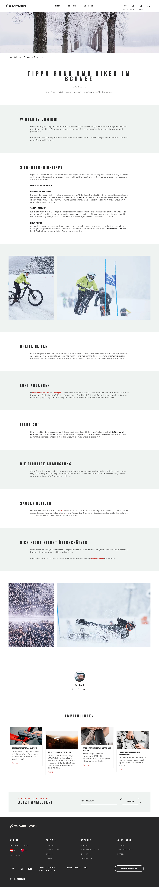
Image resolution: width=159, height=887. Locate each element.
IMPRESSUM (122, 854)
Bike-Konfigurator (97, 558)
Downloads (86, 858)
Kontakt (50, 858)
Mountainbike (37, 392)
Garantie (85, 854)
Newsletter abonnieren (129, 868)
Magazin (50, 854)
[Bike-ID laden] (133, 6)
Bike (61, 510)
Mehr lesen (15, 763)
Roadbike (46, 392)
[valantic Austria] (17, 879)
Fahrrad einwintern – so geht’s (24, 748)
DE (13, 850)
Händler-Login (19, 845)
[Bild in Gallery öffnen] (103, 288)
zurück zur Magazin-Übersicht (28, 57)
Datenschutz (123, 845)
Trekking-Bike (57, 392)
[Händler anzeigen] (125, 6)
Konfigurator (52, 850)
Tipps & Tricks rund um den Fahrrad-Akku (129, 753)
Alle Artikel (79, 689)
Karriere (50, 845)
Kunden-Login (17, 855)
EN (24, 850)
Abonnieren (130, 801)
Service (85, 845)
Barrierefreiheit (125, 850)
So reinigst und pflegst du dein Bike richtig (97, 749)
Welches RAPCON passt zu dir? (59, 752)
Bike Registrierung (90, 850)
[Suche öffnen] (141, 6)
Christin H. (79, 685)
